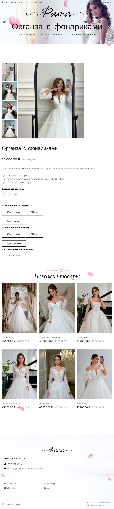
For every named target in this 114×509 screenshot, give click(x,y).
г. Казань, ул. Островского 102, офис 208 (23, 2)
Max (47, 488)
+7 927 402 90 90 (104, 2)
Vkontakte (10, 484)
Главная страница (27, 34)
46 (16, 194)
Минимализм (60, 34)
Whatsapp (49, 484)
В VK (34, 212)
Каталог (45, 34)
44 (10, 194)
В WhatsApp (14, 221)
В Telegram (13, 212)
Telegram (9, 488)
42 (4, 194)
